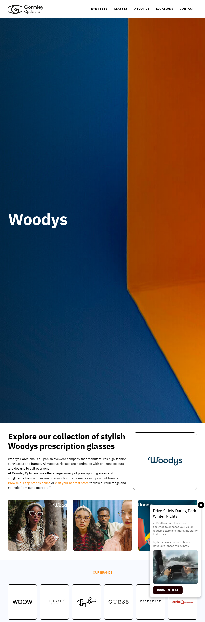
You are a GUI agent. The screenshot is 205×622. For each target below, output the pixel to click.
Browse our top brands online (29, 483)
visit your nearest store (72, 483)
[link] (25, 9)
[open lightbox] (37, 525)
